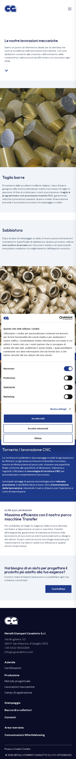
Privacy (8, 749)
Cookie (17, 749)
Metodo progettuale (17, 681)
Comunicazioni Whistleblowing (25, 735)
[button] (69, 9)
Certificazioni (13, 668)
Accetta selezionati (38, 428)
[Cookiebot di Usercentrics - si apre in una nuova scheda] (59, 318)
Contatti (10, 717)
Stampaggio (13, 703)
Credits (26, 749)
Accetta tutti (38, 418)
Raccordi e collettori (18, 710)
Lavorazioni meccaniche (20, 687)
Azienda (10, 662)
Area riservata (14, 727)
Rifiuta (38, 438)
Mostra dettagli (58, 409)
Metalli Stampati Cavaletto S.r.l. (25, 633)
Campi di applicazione (18, 692)
